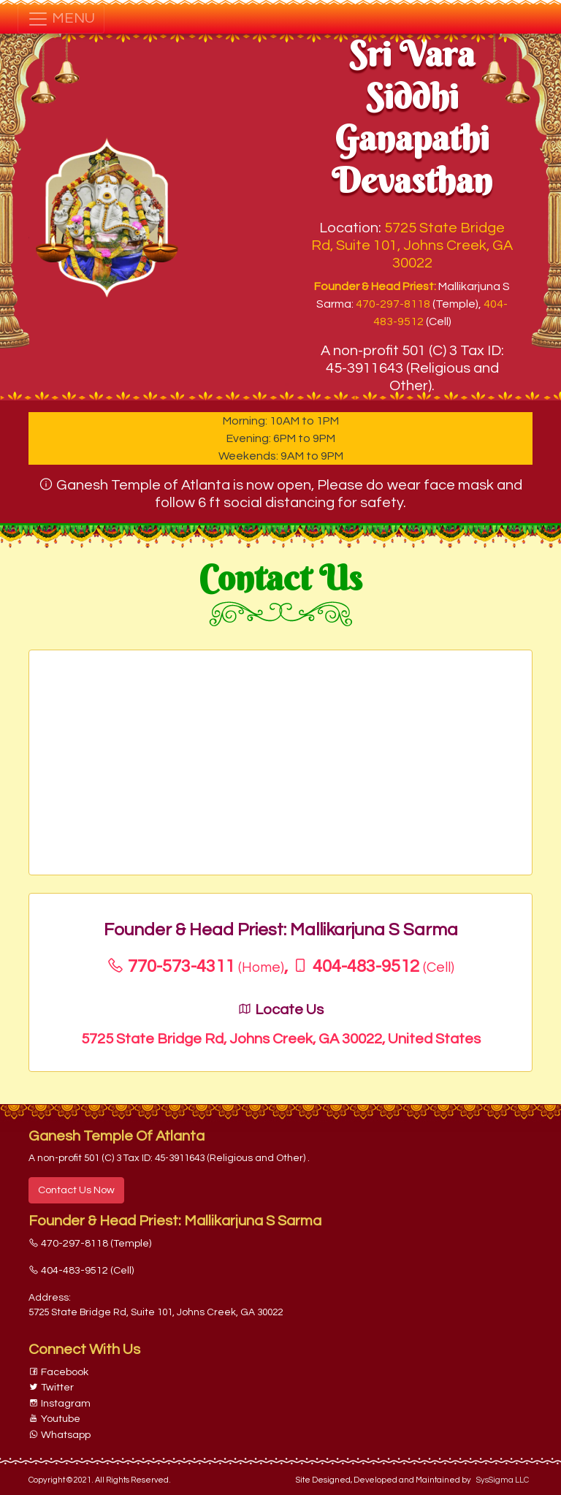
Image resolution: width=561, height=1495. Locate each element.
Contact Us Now (76, 1189)
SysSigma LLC (502, 1480)
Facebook (58, 1371)
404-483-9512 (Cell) (81, 1270)
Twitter (51, 1387)
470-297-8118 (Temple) (89, 1243)
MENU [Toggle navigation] (61, 19)
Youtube (54, 1418)
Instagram (59, 1403)
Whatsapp (59, 1434)
